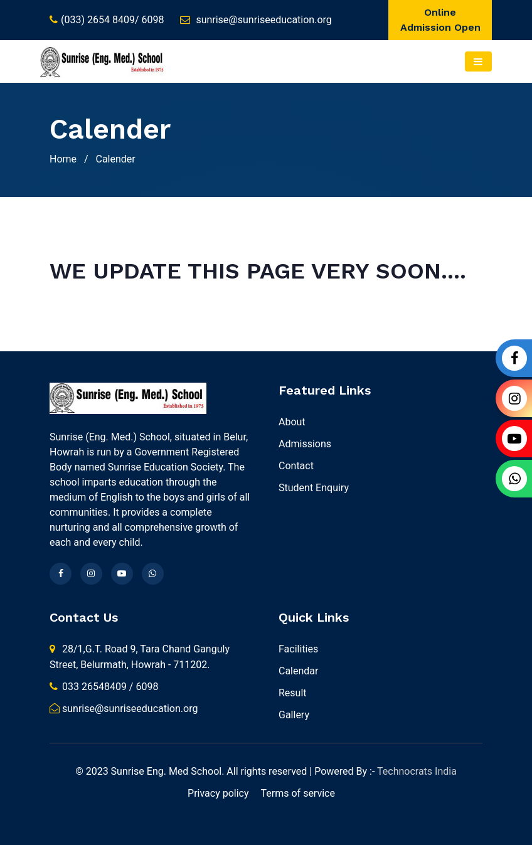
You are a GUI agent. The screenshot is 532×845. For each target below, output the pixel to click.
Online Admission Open (440, 19)
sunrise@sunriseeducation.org (263, 20)
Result (293, 693)
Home (63, 159)
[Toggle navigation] (478, 61)
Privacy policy (218, 793)
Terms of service (298, 793)
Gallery (294, 715)
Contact (296, 466)
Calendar (298, 671)
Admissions (305, 444)
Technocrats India (416, 771)
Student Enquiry (314, 488)
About (292, 422)
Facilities (298, 649)
